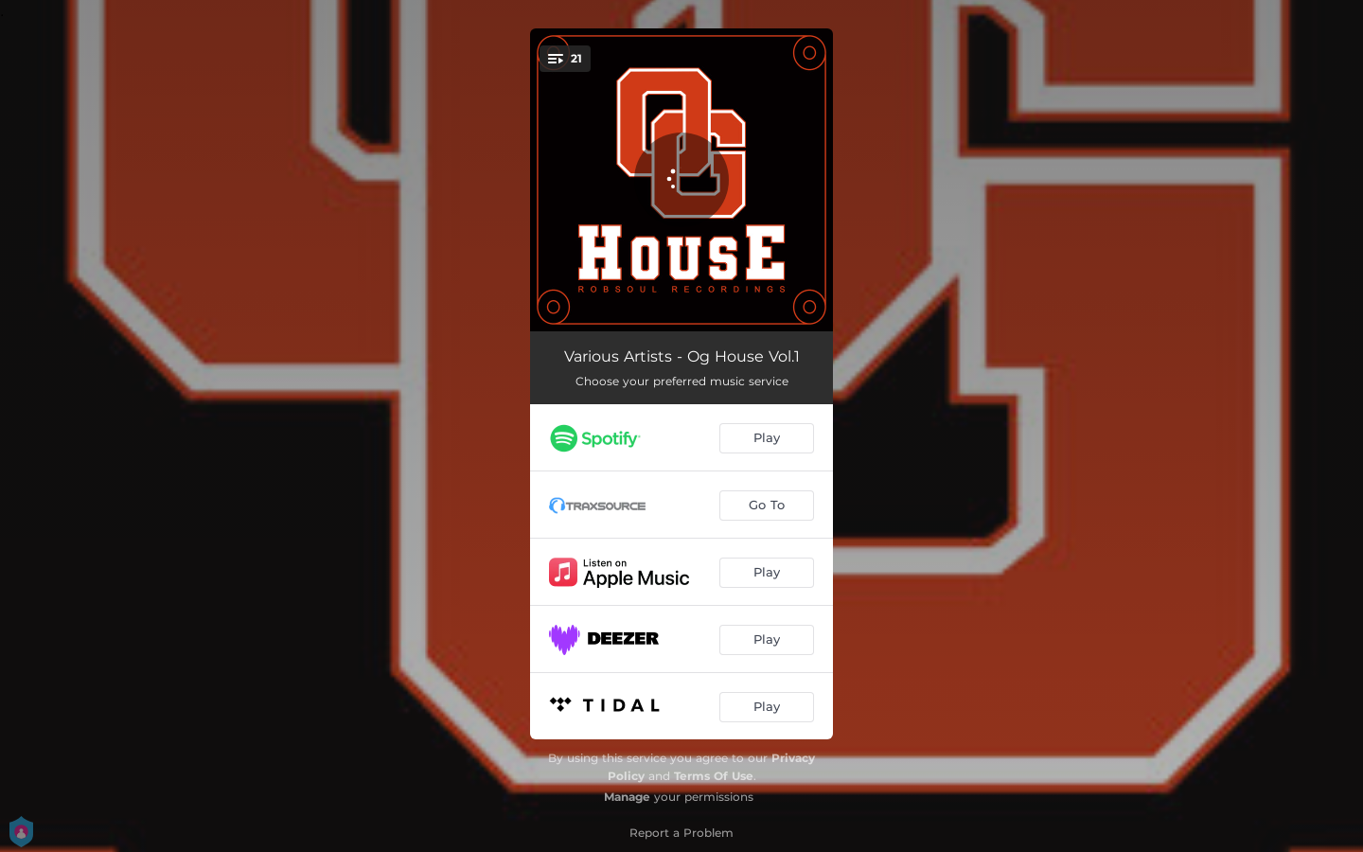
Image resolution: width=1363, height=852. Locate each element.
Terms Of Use (713, 776)
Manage (627, 797)
